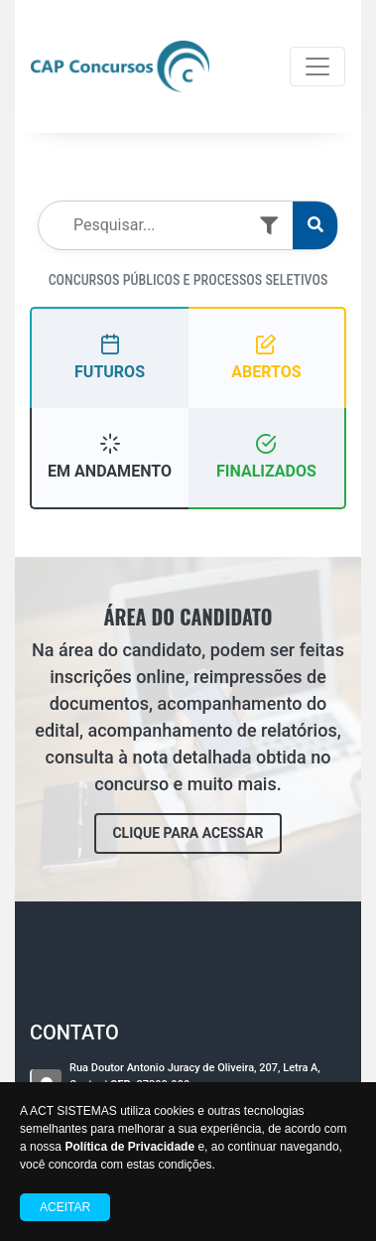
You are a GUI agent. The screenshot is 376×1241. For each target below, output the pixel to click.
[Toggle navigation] (317, 66)
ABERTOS (266, 357)
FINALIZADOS (266, 456)
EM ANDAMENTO (110, 456)
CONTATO (74, 1032)
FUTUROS (109, 357)
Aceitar (65, 1207)
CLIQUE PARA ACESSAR (187, 833)
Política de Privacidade (129, 1147)
